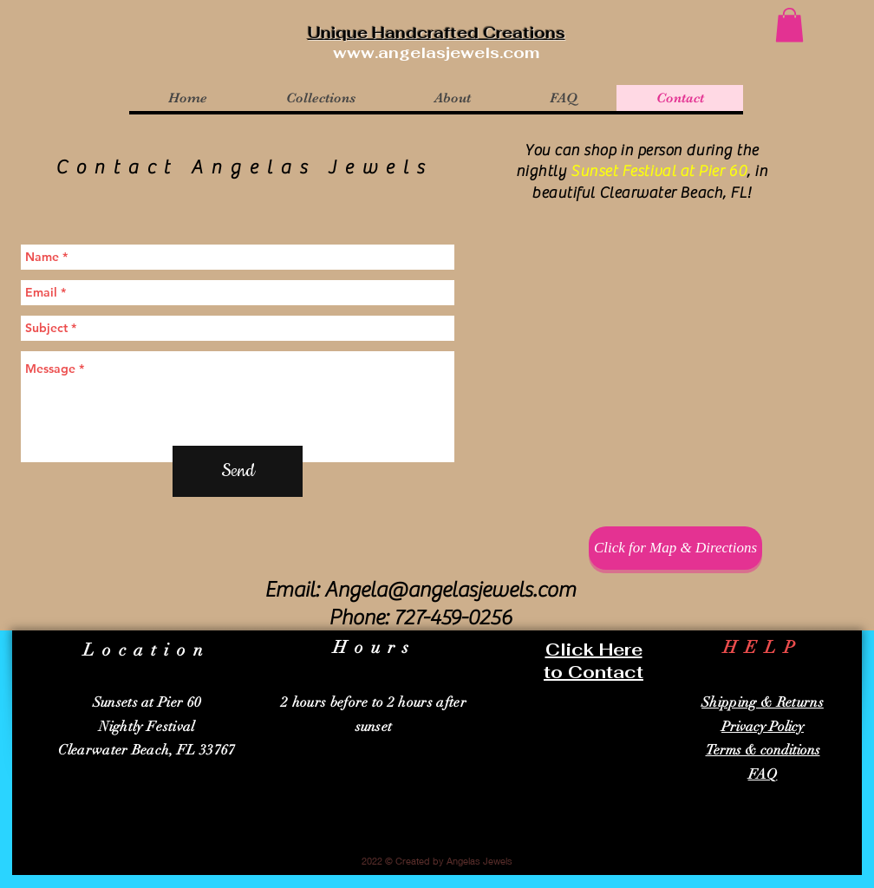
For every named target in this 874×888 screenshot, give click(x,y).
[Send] (238, 471)
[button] (789, 25)
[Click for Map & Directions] (675, 548)
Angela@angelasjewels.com (450, 590)
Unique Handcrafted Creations (436, 32)
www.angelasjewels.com (436, 52)
